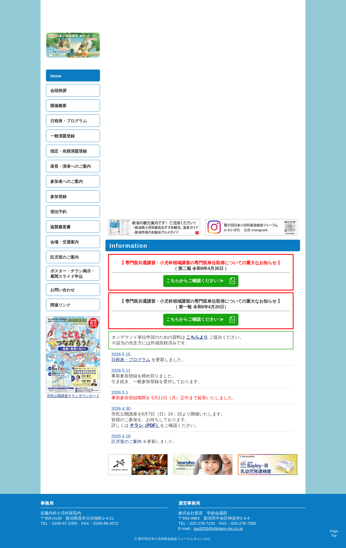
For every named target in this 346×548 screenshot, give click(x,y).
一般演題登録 (62, 136)
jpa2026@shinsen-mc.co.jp (218, 528)
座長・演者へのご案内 (70, 166)
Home (56, 76)
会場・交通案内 (64, 242)
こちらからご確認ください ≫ (200, 281)
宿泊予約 (58, 211)
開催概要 (58, 105)
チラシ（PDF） (145, 425)
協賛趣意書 (60, 227)
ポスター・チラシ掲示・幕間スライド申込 (72, 274)
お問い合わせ (62, 290)
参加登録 (58, 196)
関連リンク (60, 305)
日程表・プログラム (130, 359)
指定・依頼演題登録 (68, 151)
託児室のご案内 (126, 441)
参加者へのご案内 (66, 181)
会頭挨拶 (58, 90)
